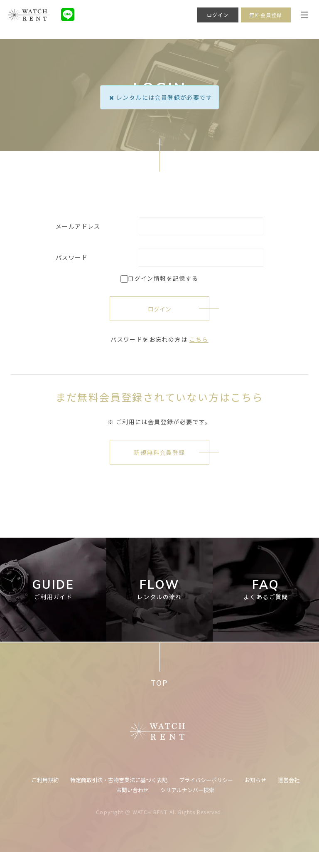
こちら (199, 339)
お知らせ (255, 780)
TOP (159, 682)
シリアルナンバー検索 (187, 790)
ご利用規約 (45, 780)
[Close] (111, 97)
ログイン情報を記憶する (159, 278)
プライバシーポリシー (206, 780)
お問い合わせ (132, 790)
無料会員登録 (265, 14)
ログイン (218, 14)
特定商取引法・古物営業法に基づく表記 (118, 780)
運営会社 (288, 780)
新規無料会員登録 (159, 452)
